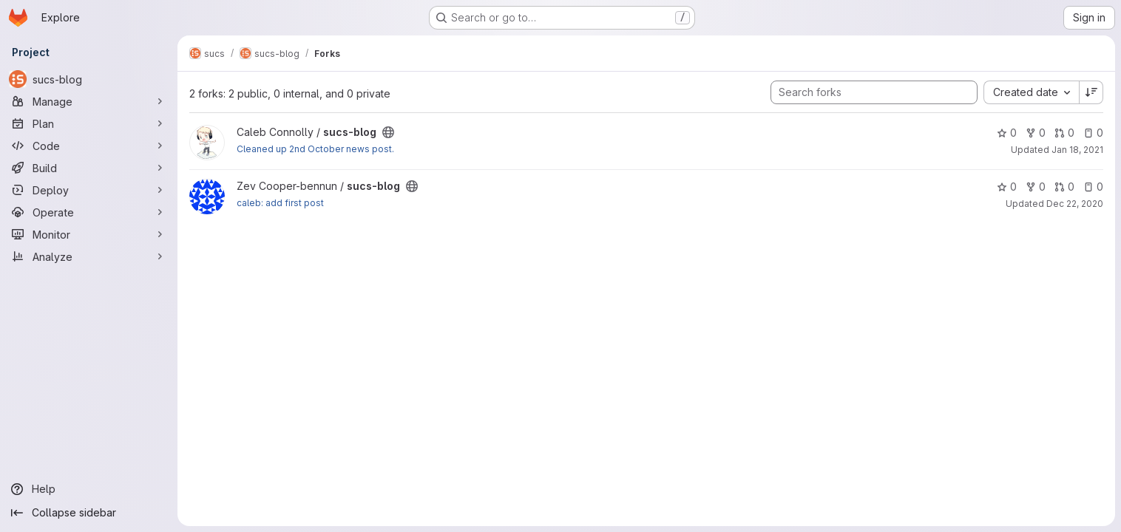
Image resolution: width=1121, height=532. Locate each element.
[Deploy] (89, 190)
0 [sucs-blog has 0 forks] (1036, 132)
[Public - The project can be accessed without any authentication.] (388, 132)
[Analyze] (89, 256)
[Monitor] (89, 234)
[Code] (89, 145)
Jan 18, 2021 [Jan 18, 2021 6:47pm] (1077, 149)
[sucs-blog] (89, 79)
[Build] (89, 167)
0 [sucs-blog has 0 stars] (1007, 132)
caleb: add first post (280, 202)
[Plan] (89, 123)
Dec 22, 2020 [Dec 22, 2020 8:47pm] (1074, 203)
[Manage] (89, 101)
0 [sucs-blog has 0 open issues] (1093, 132)
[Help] (89, 489)
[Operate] (89, 212)
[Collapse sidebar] (89, 512)
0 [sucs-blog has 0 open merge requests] (1064, 132)
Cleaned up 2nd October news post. (315, 148)
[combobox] (1031, 92)
